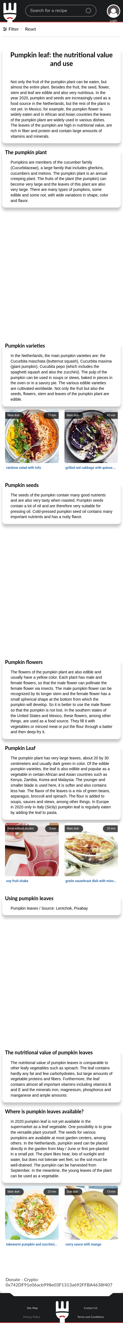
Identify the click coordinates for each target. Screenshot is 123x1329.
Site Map (32, 1308)
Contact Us (91, 1308)
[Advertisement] (61, 274)
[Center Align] (90, 8)
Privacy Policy (31, 1316)
